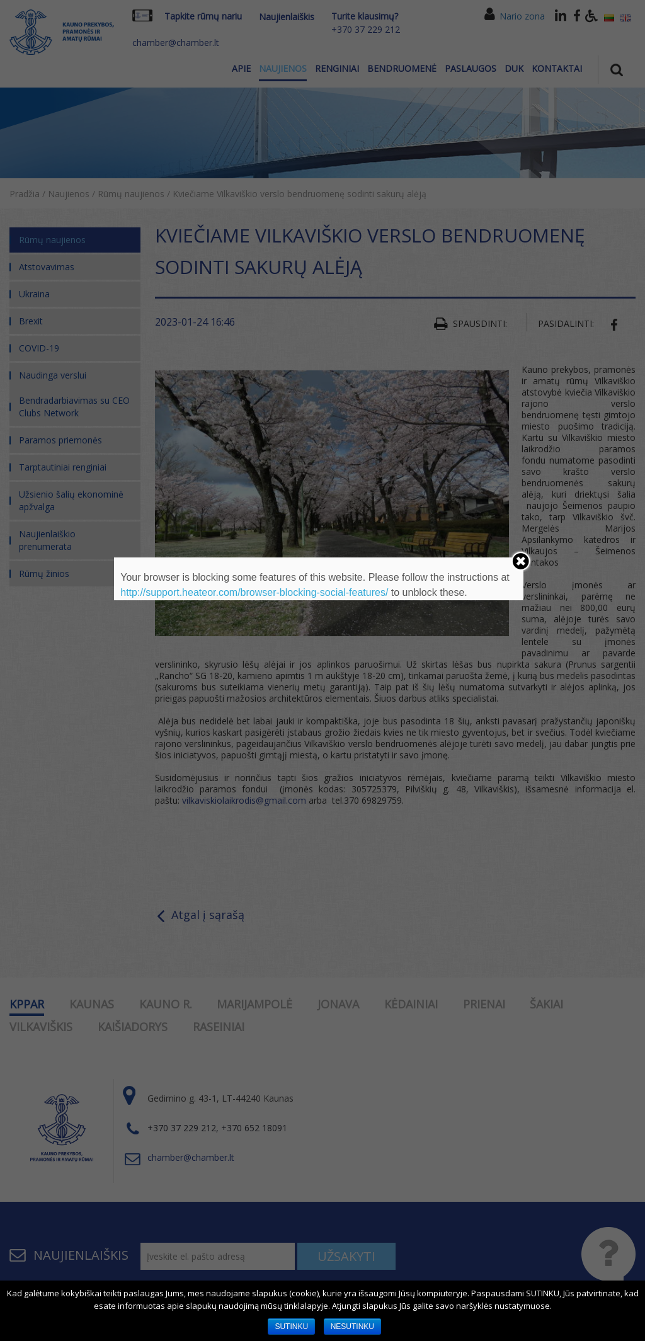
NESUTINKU (352, 1326)
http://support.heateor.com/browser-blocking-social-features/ (254, 592)
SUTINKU (291, 1326)
